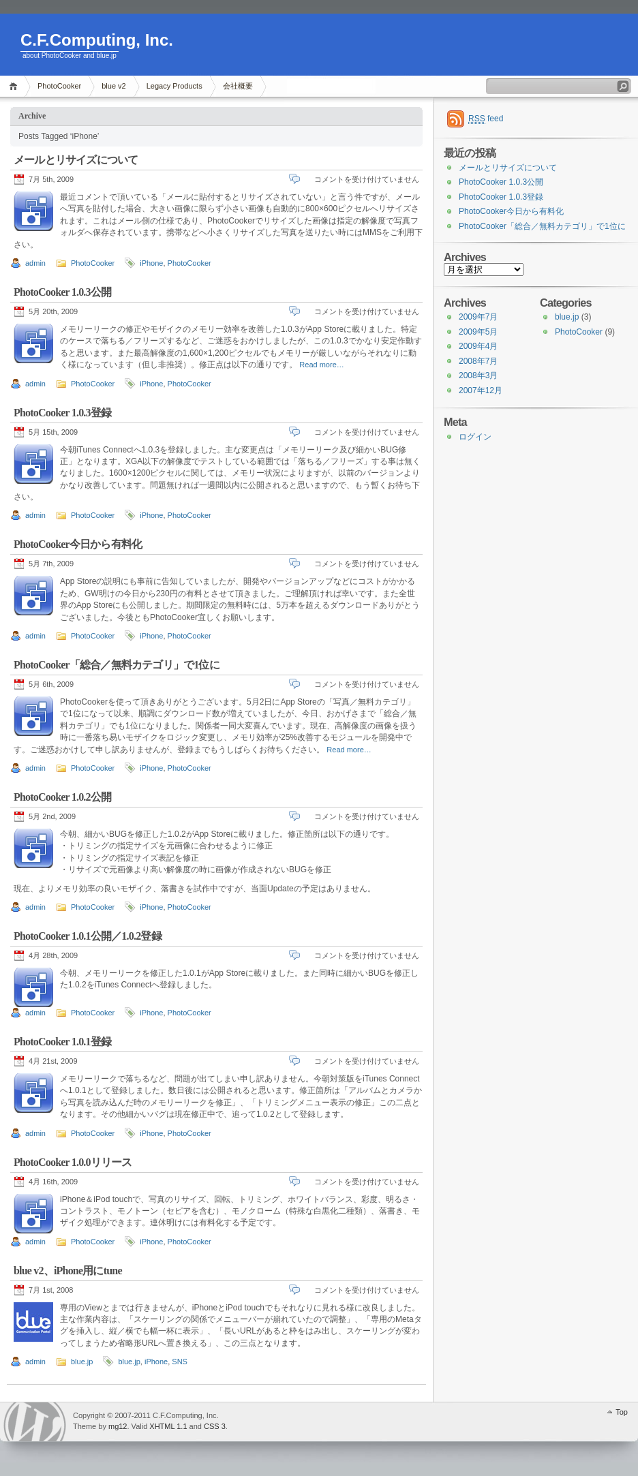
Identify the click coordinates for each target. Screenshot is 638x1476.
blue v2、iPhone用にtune (68, 1270)
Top (622, 1412)
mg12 (117, 1426)
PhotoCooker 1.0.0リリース (73, 1162)
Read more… (321, 364)
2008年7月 (478, 361)
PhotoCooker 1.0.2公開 (62, 797)
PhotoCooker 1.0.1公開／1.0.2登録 (88, 936)
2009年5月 (478, 332)
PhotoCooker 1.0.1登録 (62, 1041)
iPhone (151, 263)
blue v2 (113, 86)
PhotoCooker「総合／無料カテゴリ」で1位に (116, 665)
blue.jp (82, 1361)
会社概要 (238, 86)
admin (35, 263)
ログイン (475, 437)
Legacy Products (174, 86)
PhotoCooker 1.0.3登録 (62, 412)
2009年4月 (478, 346)
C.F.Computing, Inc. (96, 40)
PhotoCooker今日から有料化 (78, 544)
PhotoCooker (59, 86)
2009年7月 (478, 317)
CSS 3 (215, 1426)
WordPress (34, 1421)
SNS (179, 1361)
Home (15, 86)
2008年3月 (478, 375)
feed (485, 119)
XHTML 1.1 (168, 1426)
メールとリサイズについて (76, 160)
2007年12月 (480, 390)
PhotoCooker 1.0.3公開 (62, 292)
